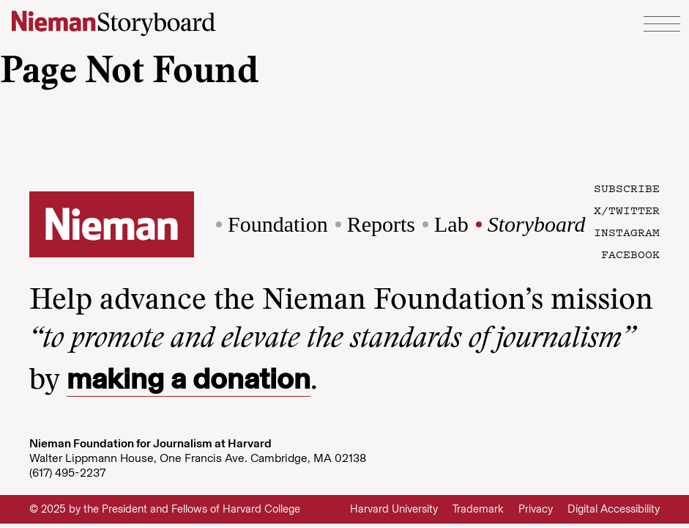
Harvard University (394, 509)
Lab (451, 224)
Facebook (630, 254)
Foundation (278, 224)
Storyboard (537, 224)
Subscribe (627, 188)
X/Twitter (627, 210)
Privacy (535, 509)
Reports (381, 224)
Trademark (478, 509)
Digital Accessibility (613, 509)
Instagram (627, 232)
